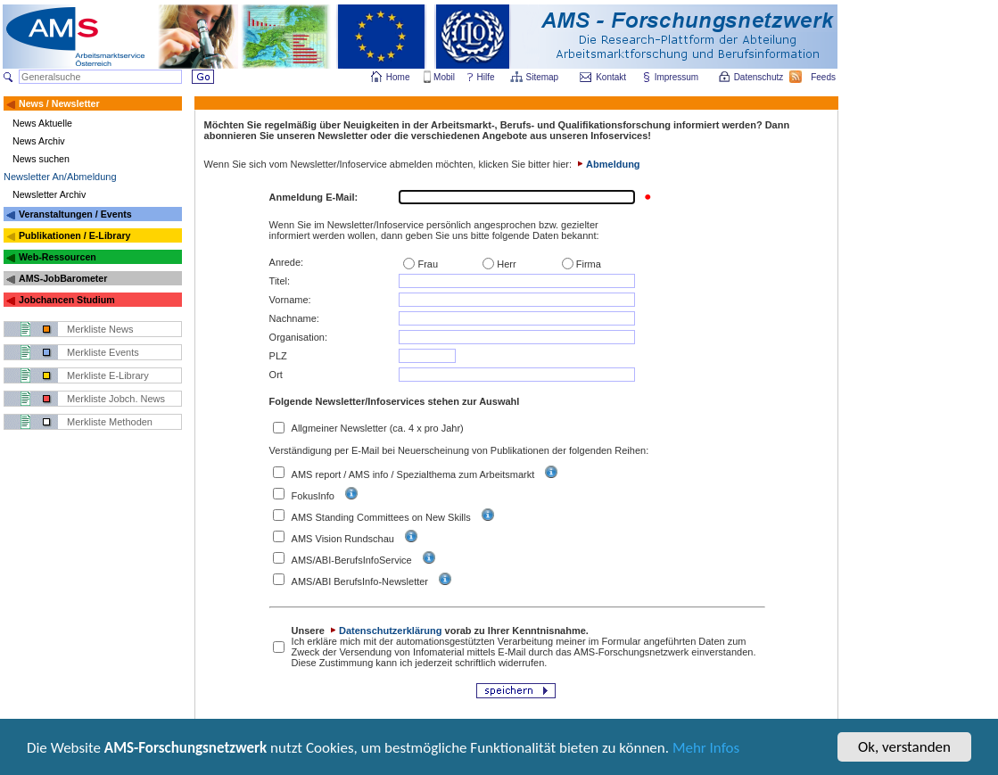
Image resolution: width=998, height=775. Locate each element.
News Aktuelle (42, 123)
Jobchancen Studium (67, 299)
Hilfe (486, 77)
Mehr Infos (705, 748)
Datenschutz (760, 77)
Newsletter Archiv (49, 194)
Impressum (677, 77)
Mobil (444, 77)
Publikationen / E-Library (75, 235)
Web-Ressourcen (57, 256)
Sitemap (543, 77)
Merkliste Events (103, 352)
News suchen (41, 158)
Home (398, 77)
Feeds (824, 77)
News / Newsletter (59, 103)
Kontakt (611, 77)
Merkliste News (100, 329)
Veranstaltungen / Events (75, 214)
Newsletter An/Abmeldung (60, 176)
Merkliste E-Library (108, 375)
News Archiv (38, 141)
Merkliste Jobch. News (116, 398)
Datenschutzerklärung (384, 630)
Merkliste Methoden (110, 421)
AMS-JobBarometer (63, 278)
